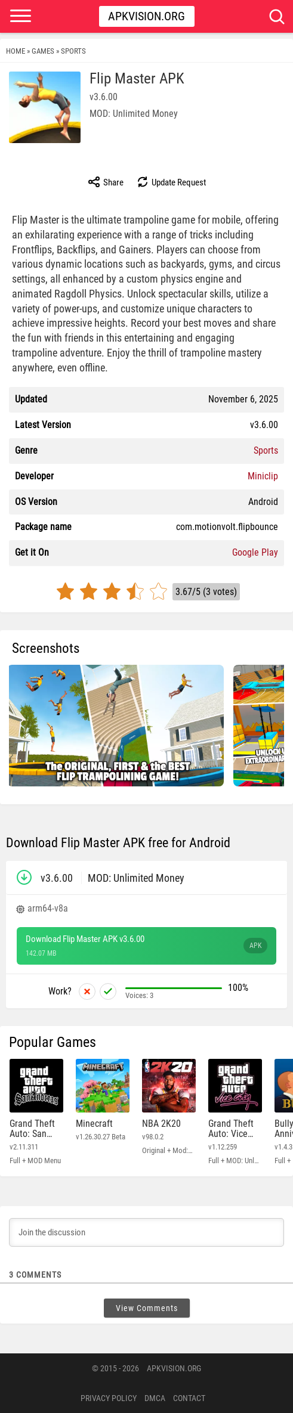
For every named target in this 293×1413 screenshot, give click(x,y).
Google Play (255, 552)
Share (105, 182)
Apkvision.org (146, 16)
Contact (189, 1398)
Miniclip (263, 476)
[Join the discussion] (146, 1232)
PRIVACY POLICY (109, 1398)
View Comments (147, 1308)
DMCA (154, 1398)
